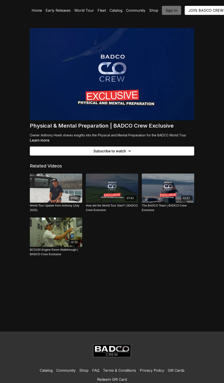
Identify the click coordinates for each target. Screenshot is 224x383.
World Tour (84, 10)
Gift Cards (176, 370)
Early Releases (58, 10)
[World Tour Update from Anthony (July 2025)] (56, 207)
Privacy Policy (152, 370)
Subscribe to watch (112, 151)
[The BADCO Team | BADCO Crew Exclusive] (168, 207)
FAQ (95, 370)
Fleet (102, 10)
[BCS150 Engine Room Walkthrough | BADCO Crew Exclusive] (56, 252)
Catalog (116, 10)
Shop (153, 10)
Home (37, 10)
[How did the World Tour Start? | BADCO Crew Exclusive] (112, 207)
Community (135, 10)
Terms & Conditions (119, 370)
